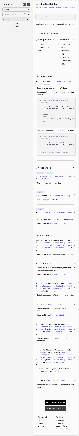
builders (7, 4)
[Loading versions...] (16, 14)
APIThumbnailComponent (47, 327)
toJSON (61, 64)
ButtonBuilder (57, 176)
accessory (43, 44)
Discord (41, 421)
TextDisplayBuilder (54, 248)
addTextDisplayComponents (66, 44)
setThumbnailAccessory (66, 57)
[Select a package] (16, 9)
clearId (62, 47)
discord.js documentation (62, 424)
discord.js (60, 421)
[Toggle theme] (28, 4)
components (43, 47)
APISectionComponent (64, 7)
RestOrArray (50, 243)
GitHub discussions (42, 424)
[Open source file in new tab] (75, 7)
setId (61, 54)
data (40, 51)
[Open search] (16, 19)
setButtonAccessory (66, 51)
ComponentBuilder (48, 7)
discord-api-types (63, 429)
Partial (60, 81)
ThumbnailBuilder (54, 332)
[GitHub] (24, 4)
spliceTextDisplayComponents (66, 61)
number (50, 304)
